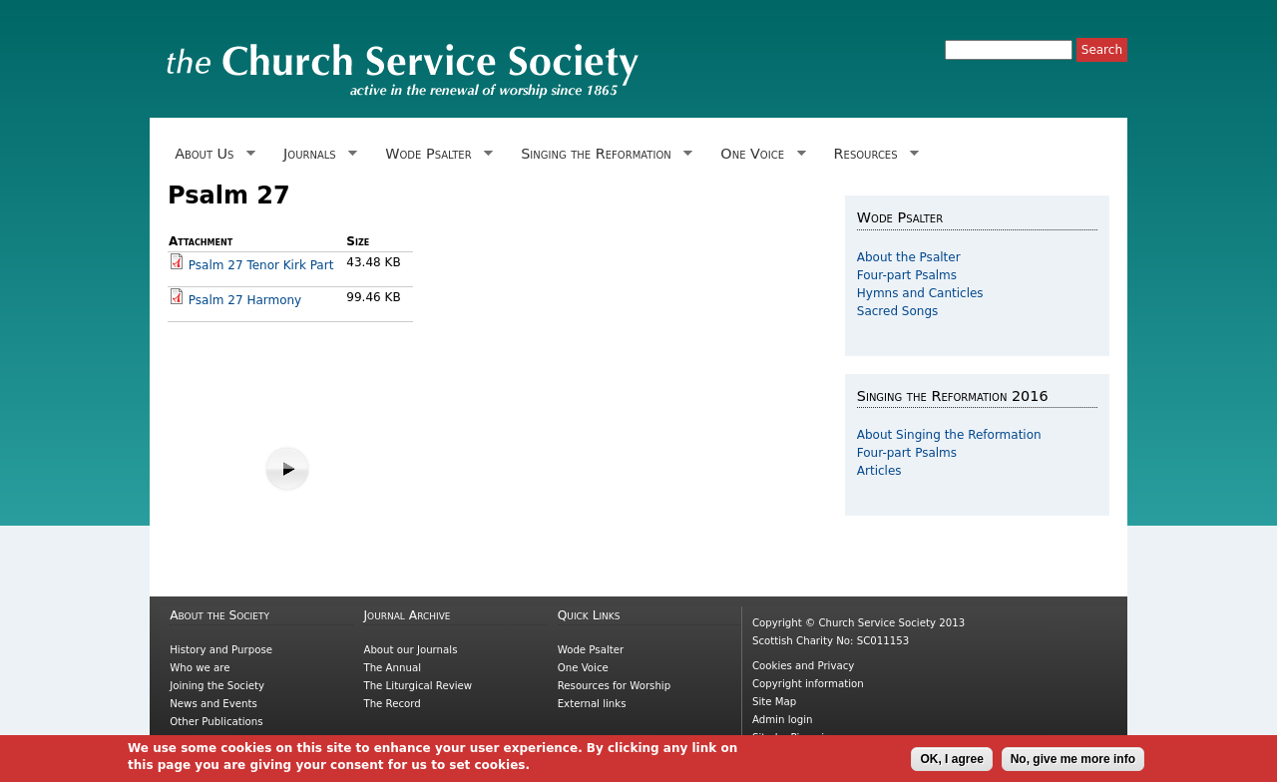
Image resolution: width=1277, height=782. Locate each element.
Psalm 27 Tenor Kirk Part (261, 265)
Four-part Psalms (907, 275)
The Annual (392, 667)
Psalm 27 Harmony (245, 300)
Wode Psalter (435, 154)
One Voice (759, 154)
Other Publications (216, 721)
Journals (316, 154)
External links (592, 703)
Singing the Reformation (603, 154)
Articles (879, 471)
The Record (391, 703)
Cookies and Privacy (803, 665)
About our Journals (410, 649)
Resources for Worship (614, 685)
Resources (872, 154)
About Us (211, 154)
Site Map (774, 701)
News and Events (213, 703)
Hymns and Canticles (920, 293)
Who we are (199, 667)
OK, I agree (951, 762)
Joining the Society (217, 685)
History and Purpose (221, 649)
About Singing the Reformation (949, 435)
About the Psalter (909, 257)
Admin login (782, 719)
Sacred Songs (898, 311)
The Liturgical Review (417, 685)
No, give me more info (1073, 762)
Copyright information (808, 683)
